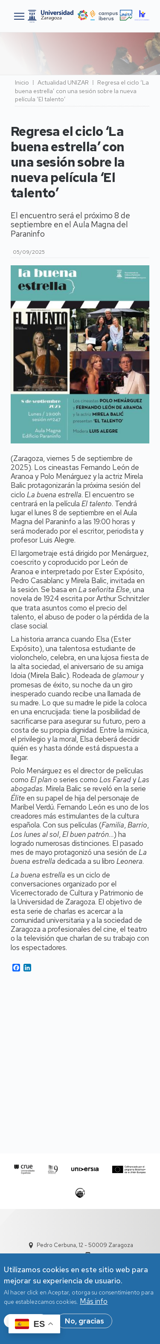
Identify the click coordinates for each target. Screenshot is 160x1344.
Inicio (22, 82)
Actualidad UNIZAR (63, 82)
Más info (94, 1304)
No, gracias (84, 1323)
